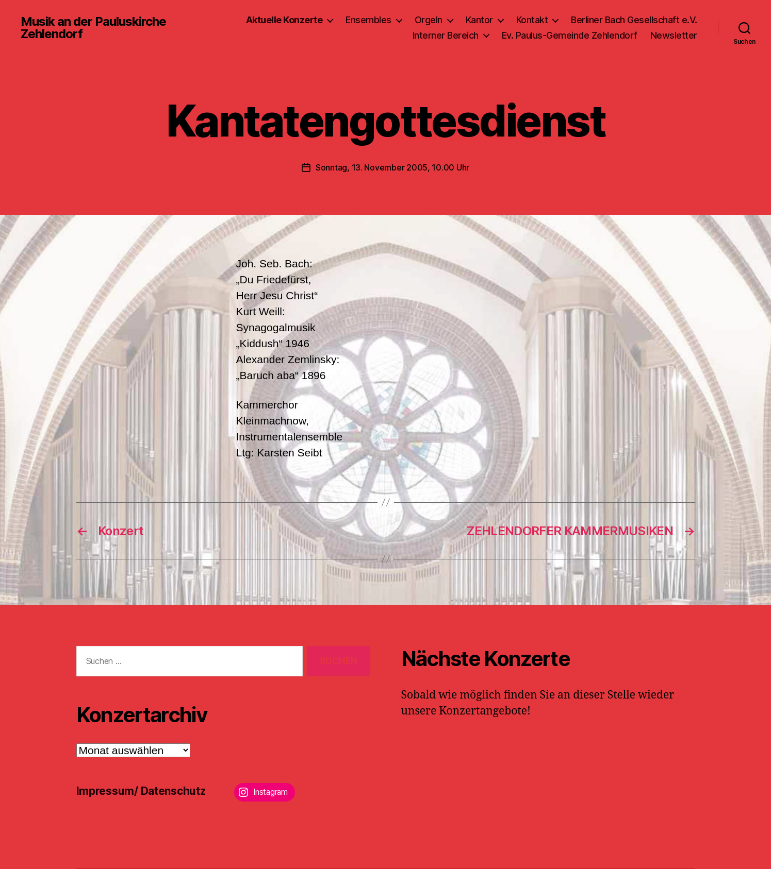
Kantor (479, 19)
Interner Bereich (446, 35)
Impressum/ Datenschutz (141, 791)
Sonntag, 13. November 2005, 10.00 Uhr (392, 167)
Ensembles (368, 19)
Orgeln (428, 19)
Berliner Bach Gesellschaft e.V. (634, 19)
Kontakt (532, 19)
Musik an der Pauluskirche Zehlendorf (93, 27)
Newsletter (673, 35)
